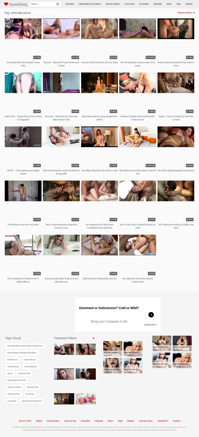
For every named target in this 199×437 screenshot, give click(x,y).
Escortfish (144, 4)
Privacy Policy (53, 421)
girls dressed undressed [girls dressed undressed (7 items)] (31, 401)
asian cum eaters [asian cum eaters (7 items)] (14, 387)
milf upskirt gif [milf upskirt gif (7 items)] (13, 366)
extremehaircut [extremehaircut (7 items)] (31, 366)
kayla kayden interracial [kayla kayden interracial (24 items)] (16, 380)
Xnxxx (110, 421)
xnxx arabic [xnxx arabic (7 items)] (11, 401)
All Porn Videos (113, 4)
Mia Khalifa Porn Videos (90, 4)
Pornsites (70, 4)
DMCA (39, 421)
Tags (178, 4)
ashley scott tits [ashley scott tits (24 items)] (13, 394)
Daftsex (189, 4)
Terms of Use (70, 421)
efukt (169, 4)
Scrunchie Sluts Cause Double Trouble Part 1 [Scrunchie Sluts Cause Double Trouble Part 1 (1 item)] (25, 346)
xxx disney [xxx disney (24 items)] (30, 394)
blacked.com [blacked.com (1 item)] (12, 360)
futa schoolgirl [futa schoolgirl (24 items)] (32, 387)
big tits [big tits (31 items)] (10, 373)
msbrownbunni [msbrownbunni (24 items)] (29, 360)
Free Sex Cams (146, 421)
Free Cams (130, 4)
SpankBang (15, 4)
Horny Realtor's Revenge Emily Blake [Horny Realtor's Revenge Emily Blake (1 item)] (21, 353)
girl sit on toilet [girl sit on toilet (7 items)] (24, 373)
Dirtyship (158, 4)
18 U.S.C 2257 (25, 421)
